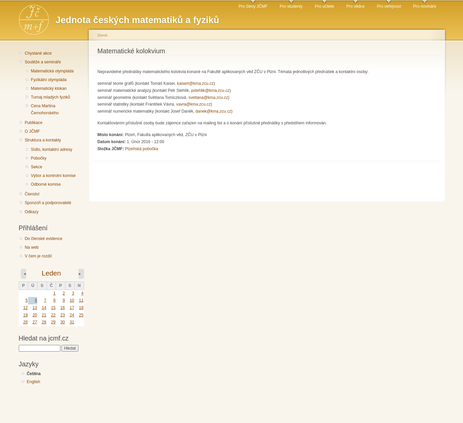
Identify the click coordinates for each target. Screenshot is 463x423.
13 (35, 307)
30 (62, 322)
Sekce (36, 167)
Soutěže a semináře (43, 62)
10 (72, 300)
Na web (32, 247)
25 (81, 315)
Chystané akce (38, 53)
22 (53, 315)
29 (53, 322)
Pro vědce (355, 6)
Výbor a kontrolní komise (53, 175)
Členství (32, 194)
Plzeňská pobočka (141, 148)
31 (72, 322)
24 (72, 315)
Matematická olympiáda (52, 71)
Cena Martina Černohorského (45, 109)
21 (44, 315)
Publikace (34, 122)
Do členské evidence (43, 238)
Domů (103, 35)
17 (72, 307)
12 (25, 307)
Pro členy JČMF (252, 6)
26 (25, 322)
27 (35, 322)
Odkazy (32, 211)
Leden (51, 273)
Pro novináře (424, 6)
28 (44, 322)
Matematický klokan (49, 88)
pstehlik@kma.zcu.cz (210, 90)
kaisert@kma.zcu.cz (195, 83)
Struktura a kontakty (43, 140)
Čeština (34, 373)
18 (81, 307)
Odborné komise (46, 184)
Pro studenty (291, 6)
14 (44, 307)
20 (35, 315)
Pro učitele (324, 6)
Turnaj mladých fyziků (50, 97)
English (33, 381)
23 (62, 315)
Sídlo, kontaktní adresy (51, 149)
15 (53, 307)
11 (81, 300)
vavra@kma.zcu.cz (193, 104)
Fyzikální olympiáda (49, 79)
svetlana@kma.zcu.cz (208, 97)
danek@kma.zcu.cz (213, 111)
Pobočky (39, 158)
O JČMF (32, 131)
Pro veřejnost (389, 6)
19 (25, 315)
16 (62, 307)
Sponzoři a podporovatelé (48, 202)
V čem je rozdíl (38, 256)
